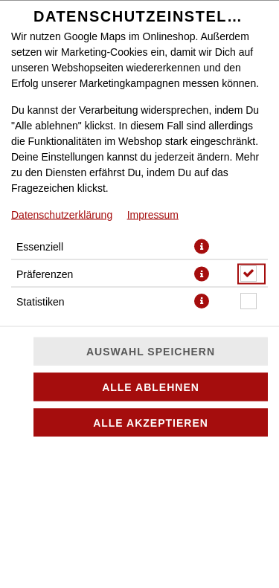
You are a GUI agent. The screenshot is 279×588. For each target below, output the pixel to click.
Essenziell (39, 246)
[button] (201, 246)
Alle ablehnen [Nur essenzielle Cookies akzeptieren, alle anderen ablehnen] (150, 387)
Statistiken (40, 301)
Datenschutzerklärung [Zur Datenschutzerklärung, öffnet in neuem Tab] (61, 214)
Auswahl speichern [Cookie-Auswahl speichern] (150, 352)
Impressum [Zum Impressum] (153, 214)
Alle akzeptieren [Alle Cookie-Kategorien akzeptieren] (150, 423)
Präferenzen (44, 274)
